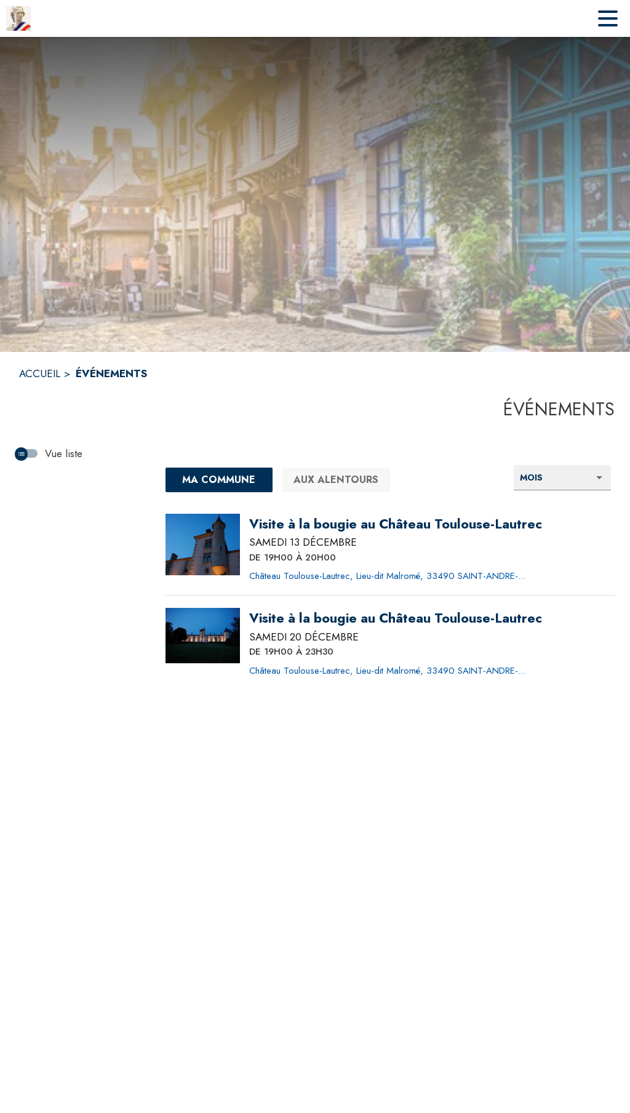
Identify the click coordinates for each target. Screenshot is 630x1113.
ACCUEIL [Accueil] (39, 373)
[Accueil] (18, 18)
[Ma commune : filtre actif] (219, 480)
